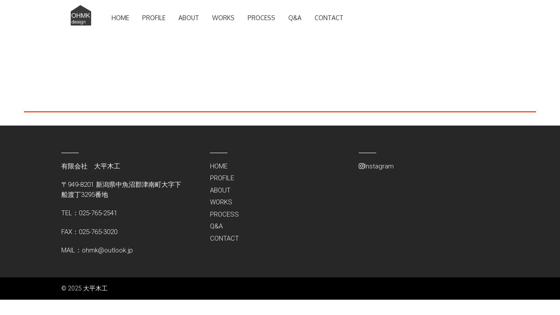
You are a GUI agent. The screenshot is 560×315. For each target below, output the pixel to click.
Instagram (376, 166)
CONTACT (329, 17)
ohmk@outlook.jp (107, 250)
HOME (120, 17)
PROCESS (261, 17)
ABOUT (188, 17)
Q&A (294, 17)
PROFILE (153, 17)
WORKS (223, 17)
